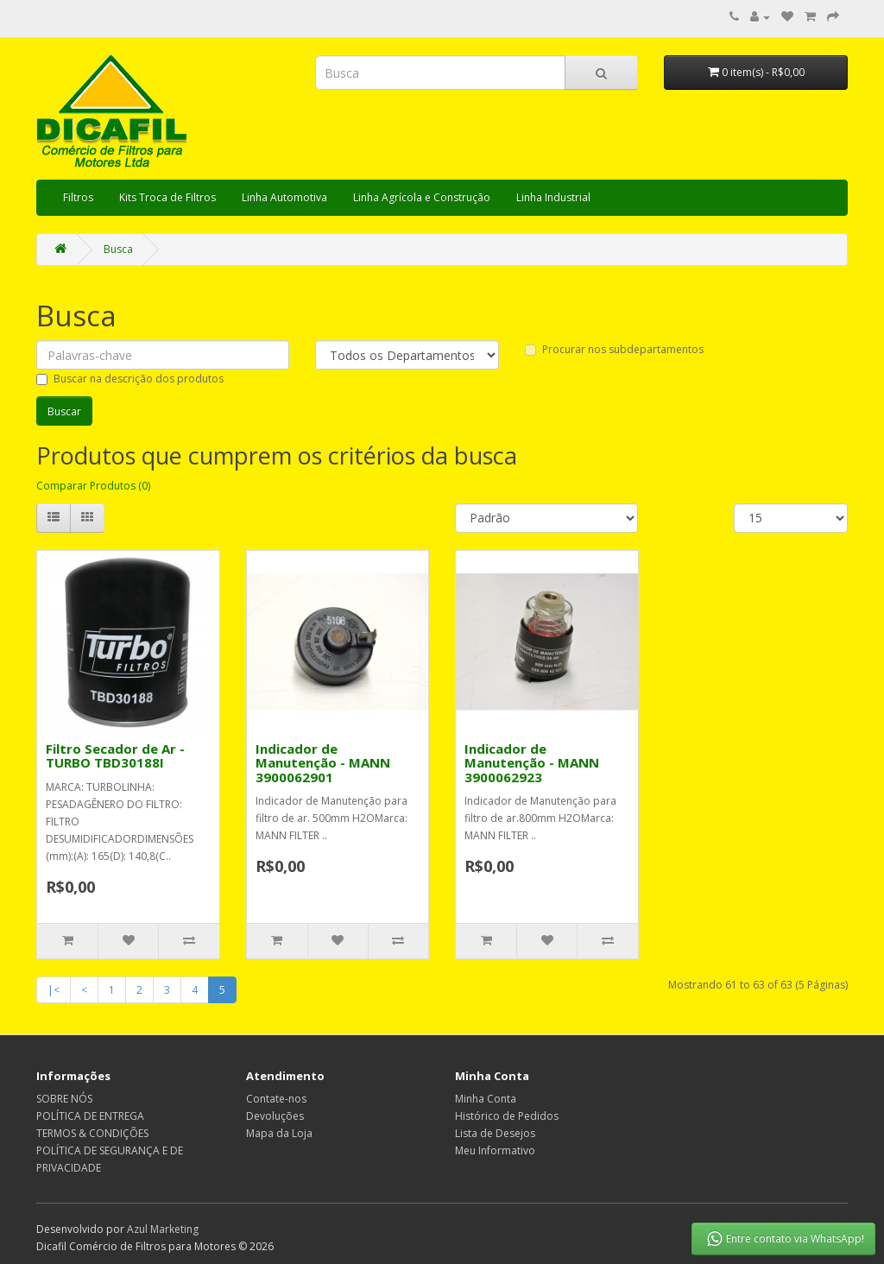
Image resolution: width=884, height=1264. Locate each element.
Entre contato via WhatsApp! (784, 1239)
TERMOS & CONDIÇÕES (92, 1133)
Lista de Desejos (495, 1133)
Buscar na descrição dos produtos (130, 378)
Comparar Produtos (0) (93, 485)
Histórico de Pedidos (507, 1116)
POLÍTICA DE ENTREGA (90, 1116)
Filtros (78, 197)
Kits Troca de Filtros (167, 197)
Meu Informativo (495, 1150)
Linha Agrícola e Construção (421, 197)
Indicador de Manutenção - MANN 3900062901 (323, 763)
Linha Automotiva (284, 197)
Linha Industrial (553, 197)
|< (53, 990)
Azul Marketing (163, 1229)
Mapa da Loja (279, 1133)
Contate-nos (276, 1098)
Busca (118, 249)
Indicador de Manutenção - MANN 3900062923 (531, 763)
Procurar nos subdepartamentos (614, 349)
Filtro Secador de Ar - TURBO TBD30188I (115, 756)
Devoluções (275, 1116)
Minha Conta (485, 1098)
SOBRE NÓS (64, 1098)
